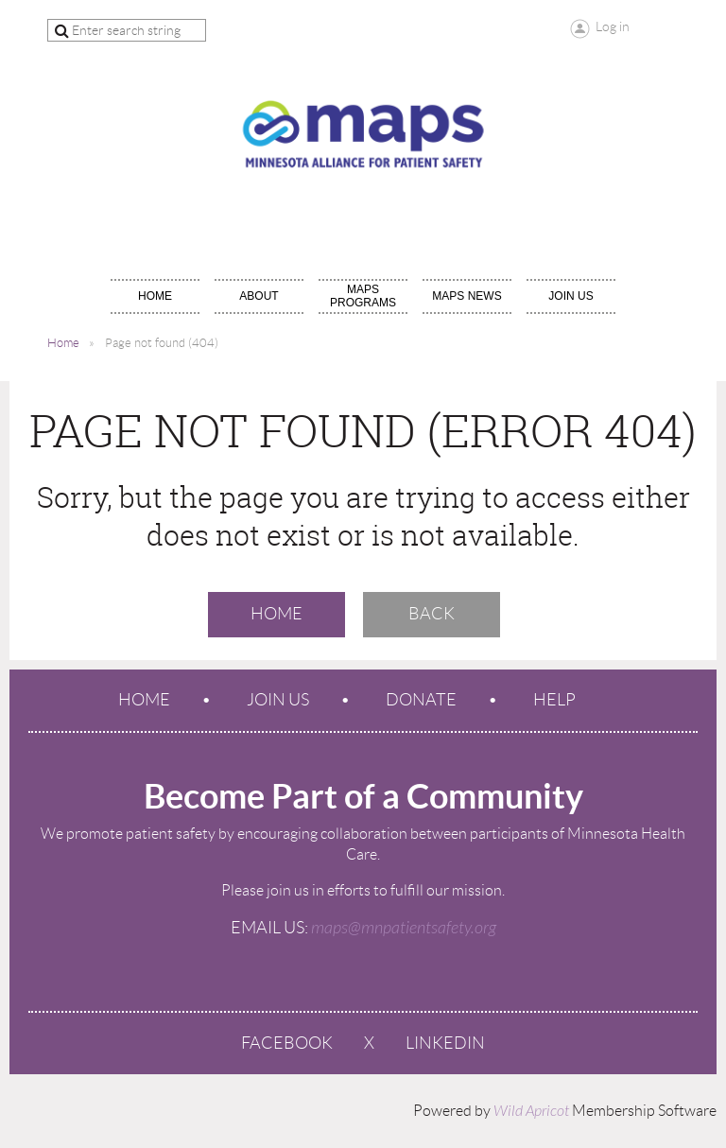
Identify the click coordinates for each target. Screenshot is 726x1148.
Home (63, 343)
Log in (613, 26)
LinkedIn (445, 1043)
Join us (278, 699)
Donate (421, 699)
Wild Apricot (531, 1111)
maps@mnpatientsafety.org (403, 928)
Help (554, 699)
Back (431, 613)
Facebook (287, 1043)
